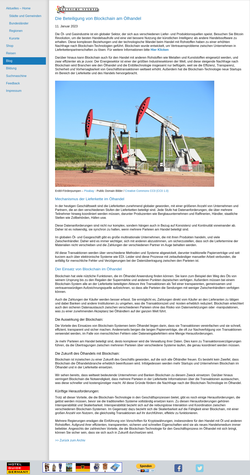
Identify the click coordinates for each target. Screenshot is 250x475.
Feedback (13, 83)
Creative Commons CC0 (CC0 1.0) (146, 190)
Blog (9, 60)
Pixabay (89, 190)
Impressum (13, 90)
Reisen (11, 53)
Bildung (11, 68)
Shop (9, 45)
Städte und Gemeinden (25, 16)
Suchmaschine (16, 76)
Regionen (16, 30)
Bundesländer (19, 23)
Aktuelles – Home (18, 8)
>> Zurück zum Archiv (70, 440)
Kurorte (14, 38)
